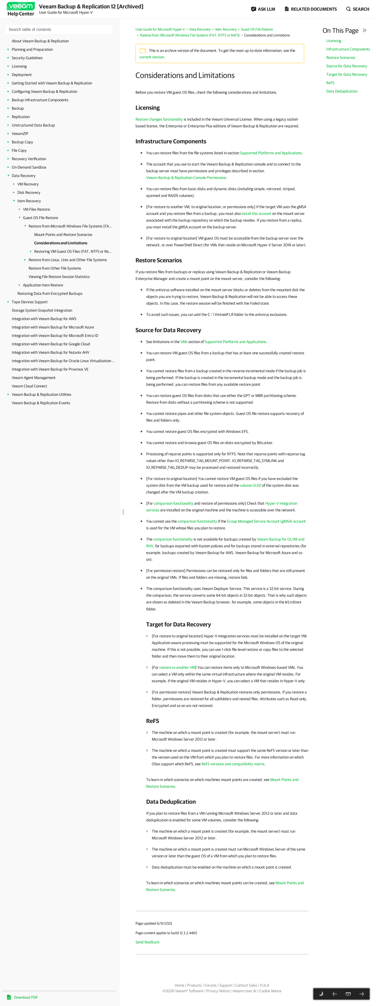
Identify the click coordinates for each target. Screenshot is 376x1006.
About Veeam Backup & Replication (40, 41)
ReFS (330, 83)
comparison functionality (173, 503)
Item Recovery (29, 201)
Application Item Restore (43, 285)
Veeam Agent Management (34, 377)
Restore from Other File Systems (55, 268)
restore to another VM (177, 667)
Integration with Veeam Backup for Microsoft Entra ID (55, 335)
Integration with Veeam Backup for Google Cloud (51, 344)
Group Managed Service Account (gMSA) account (266, 521)
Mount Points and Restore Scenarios (63, 234)
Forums (211, 985)
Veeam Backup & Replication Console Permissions (186, 177)
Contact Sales (246, 985)
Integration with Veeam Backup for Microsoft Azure (53, 327)
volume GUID (250, 485)
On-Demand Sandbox (29, 167)
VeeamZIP (20, 133)
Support (226, 985)
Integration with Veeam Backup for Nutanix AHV (50, 352)
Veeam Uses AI (244, 991)
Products (194, 985)
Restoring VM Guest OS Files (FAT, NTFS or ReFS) (72, 251)
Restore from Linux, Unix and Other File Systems (68, 260)
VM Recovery (28, 184)
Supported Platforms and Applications (271, 153)
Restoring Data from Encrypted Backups (49, 293)
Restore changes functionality (159, 119)
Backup (18, 108)
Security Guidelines (27, 58)
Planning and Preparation (32, 49)
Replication (21, 116)
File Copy (19, 150)
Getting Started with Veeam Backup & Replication (52, 83)
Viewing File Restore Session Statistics (59, 276)
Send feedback (148, 942)
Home (179, 985)
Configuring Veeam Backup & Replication (44, 91)
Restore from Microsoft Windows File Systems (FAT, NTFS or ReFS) (71, 226)
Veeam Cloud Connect (29, 386)
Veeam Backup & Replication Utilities (41, 394)
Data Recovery (24, 175)
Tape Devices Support (30, 302)
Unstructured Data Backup (33, 125)
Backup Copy (22, 142)
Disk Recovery (28, 192)
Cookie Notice (270, 991)
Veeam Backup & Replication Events (41, 403)
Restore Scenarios (340, 57)
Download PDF (26, 997)
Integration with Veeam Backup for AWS (44, 318)
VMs (183, 341)
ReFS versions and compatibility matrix (233, 764)
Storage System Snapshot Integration (42, 310)
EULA (264, 985)
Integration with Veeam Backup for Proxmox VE (50, 369)
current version (151, 57)
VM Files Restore (36, 209)
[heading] (222, 107)
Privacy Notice (218, 991)
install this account (256, 213)
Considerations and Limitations (60, 243)
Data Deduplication (341, 91)
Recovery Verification (29, 159)
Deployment (22, 74)
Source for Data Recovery (346, 66)
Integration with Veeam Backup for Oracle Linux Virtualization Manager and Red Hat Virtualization (64, 361)
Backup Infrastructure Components (40, 100)
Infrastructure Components (348, 49)
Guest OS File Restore (40, 217)
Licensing (19, 66)
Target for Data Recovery (346, 74)
